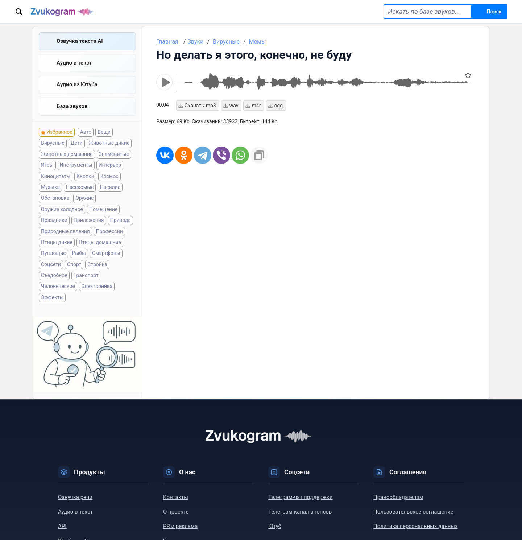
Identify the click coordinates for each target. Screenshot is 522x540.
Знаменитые (114, 154)
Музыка (50, 187)
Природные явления (65, 231)
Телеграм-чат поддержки (300, 497)
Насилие (110, 187)
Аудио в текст (74, 62)
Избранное (59, 132)
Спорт (74, 264)
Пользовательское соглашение (413, 511)
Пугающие (53, 253)
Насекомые (80, 187)
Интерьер (110, 165)
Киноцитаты (55, 176)
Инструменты (76, 165)
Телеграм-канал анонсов (300, 511)
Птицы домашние (100, 242)
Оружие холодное (62, 209)
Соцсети (51, 264)
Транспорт (86, 275)
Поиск (494, 12)
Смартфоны (106, 253)
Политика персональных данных (415, 526)
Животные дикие (109, 143)
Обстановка (55, 198)
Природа (120, 220)
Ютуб (274, 526)
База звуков (72, 106)
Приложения (89, 220)
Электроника (96, 286)
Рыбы (79, 253)
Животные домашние (67, 154)
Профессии (109, 231)
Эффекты (52, 297)
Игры (47, 165)
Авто (86, 132)
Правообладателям (398, 497)
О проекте (175, 511)
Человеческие (58, 286)
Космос (109, 176)
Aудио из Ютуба (77, 84)
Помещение (103, 209)
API (62, 526)
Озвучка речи (75, 497)
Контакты (175, 497)
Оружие (84, 198)
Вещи (104, 132)
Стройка (97, 264)
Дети (77, 143)
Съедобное (54, 275)
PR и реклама (180, 526)
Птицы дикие (56, 242)
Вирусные (53, 143)
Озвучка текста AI (80, 41)
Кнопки (85, 176)
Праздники (54, 220)
